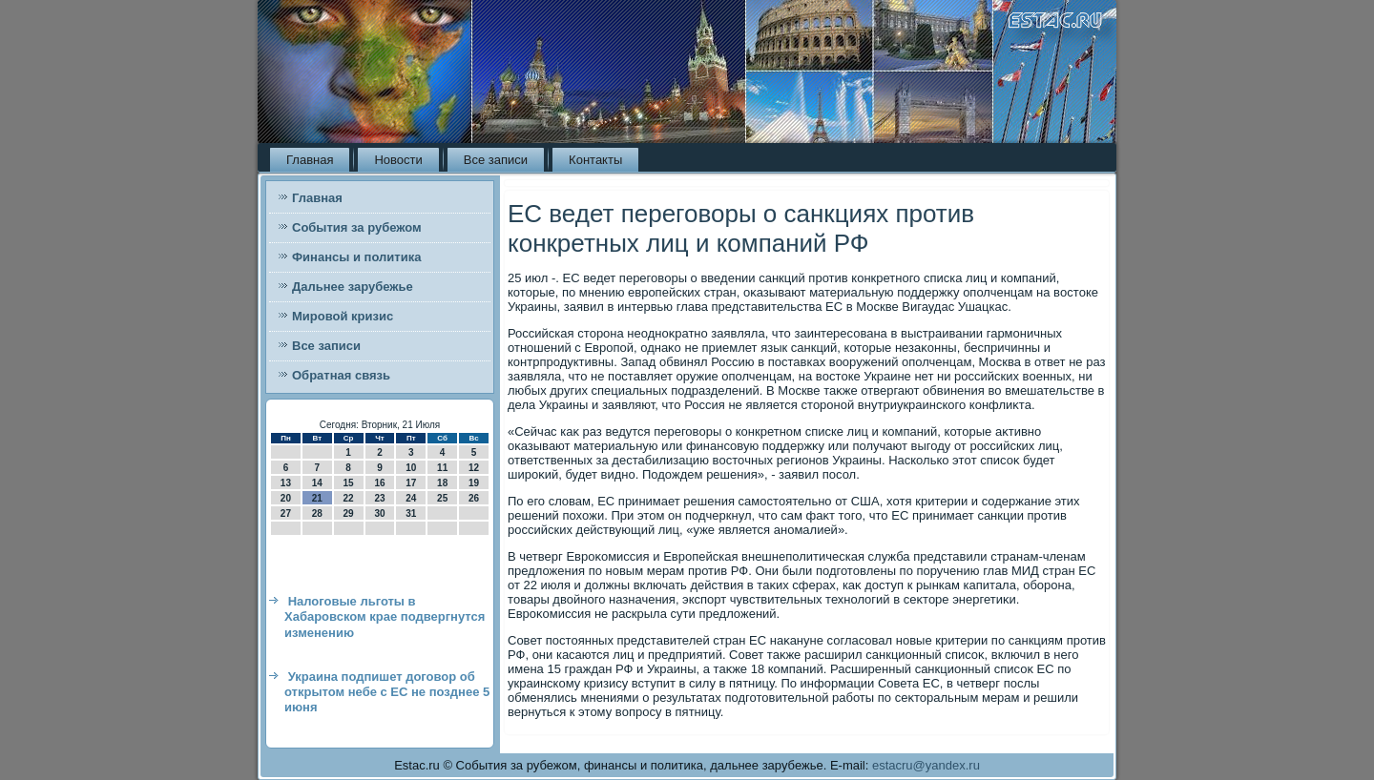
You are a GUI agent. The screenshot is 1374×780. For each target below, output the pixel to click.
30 (379, 513)
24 (411, 498)
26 (473, 498)
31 (411, 513)
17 (411, 483)
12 (473, 467)
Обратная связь (341, 375)
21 (317, 498)
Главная (309, 160)
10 (411, 467)
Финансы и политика (356, 257)
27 (286, 513)
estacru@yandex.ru (926, 765)
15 (349, 483)
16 (379, 483)
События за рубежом (357, 227)
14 (317, 483)
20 (286, 498)
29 (349, 513)
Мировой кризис (342, 316)
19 (473, 483)
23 (379, 498)
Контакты (595, 160)
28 (317, 513)
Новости (398, 160)
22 (349, 498)
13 (286, 483)
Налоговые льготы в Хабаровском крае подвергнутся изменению (384, 617)
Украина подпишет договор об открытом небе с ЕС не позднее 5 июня (386, 692)
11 (442, 467)
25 (442, 498)
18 (442, 483)
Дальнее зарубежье (352, 286)
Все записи (496, 160)
